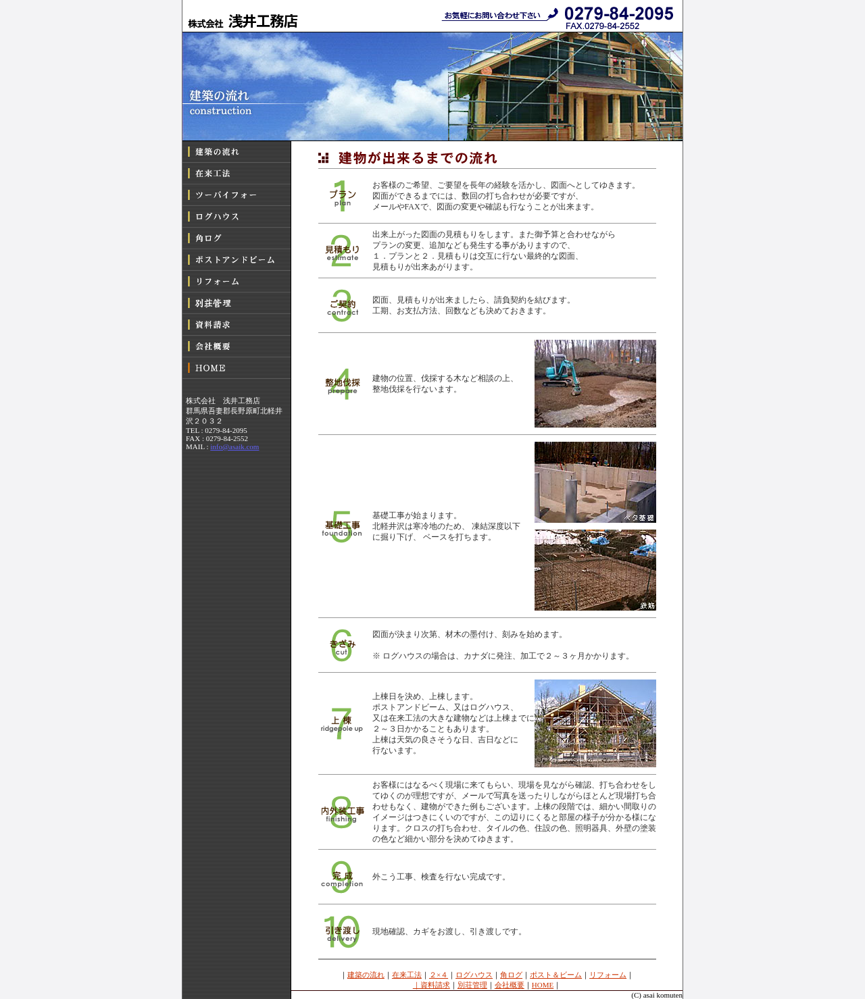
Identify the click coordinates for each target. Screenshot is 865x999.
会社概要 (509, 985)
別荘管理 (472, 985)
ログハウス (474, 975)
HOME (542, 985)
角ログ (511, 975)
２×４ (438, 975)
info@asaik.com (234, 446)
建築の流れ (366, 975)
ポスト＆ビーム (556, 975)
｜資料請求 (431, 985)
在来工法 (407, 975)
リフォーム (607, 975)
